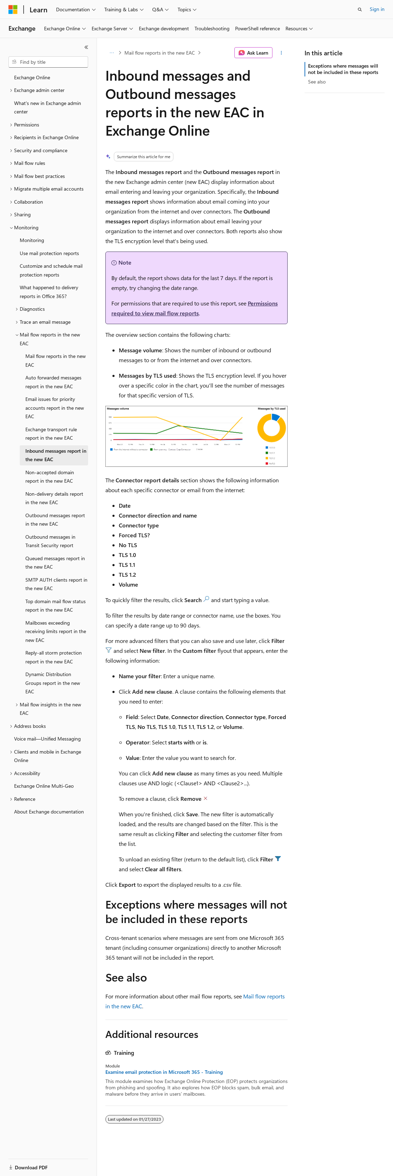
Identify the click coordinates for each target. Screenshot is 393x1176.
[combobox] (48, 62)
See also (317, 81)
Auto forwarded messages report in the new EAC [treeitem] (53, 382)
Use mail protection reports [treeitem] (49, 253)
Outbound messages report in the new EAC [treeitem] (55, 519)
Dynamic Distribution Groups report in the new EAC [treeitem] (52, 683)
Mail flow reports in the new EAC (159, 52)
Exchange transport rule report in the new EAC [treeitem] (51, 433)
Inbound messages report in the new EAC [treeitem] (55, 455)
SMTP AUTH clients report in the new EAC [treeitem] (56, 584)
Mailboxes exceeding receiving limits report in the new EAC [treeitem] (55, 631)
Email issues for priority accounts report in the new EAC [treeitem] (54, 408)
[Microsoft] (13, 9)
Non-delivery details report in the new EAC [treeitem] (54, 498)
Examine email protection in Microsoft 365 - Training (164, 1072)
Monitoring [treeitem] (32, 240)
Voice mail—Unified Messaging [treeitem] (47, 738)
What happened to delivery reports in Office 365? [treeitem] (49, 291)
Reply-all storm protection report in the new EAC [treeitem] (53, 657)
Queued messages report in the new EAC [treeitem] (55, 562)
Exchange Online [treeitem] (32, 77)
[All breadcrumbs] (111, 52)
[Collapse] (86, 47)
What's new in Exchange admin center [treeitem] (47, 107)
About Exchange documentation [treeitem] (49, 811)
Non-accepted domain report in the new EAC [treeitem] (49, 476)
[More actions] (281, 52)
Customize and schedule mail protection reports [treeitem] (51, 270)
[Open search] (360, 9)
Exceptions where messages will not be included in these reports (343, 68)
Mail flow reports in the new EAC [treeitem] (55, 360)
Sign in (377, 9)
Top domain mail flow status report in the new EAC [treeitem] (55, 605)
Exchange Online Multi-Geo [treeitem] (44, 785)
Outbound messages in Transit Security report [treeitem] (50, 541)
